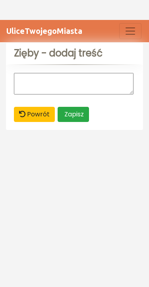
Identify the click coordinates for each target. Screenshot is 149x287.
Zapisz (73, 114)
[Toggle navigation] (130, 31)
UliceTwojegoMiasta (44, 30)
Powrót (34, 114)
